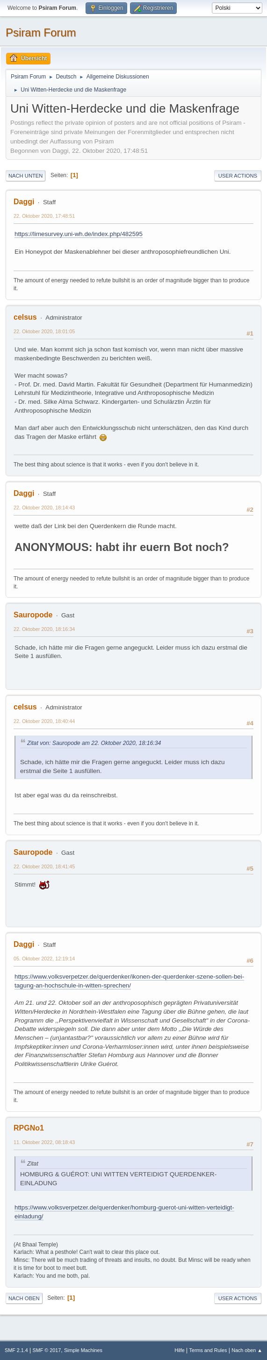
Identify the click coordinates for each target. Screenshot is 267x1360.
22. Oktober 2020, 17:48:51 (44, 216)
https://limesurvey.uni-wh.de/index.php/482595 (78, 233)
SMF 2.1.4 (16, 1350)
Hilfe (179, 1350)
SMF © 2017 (47, 1350)
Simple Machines (83, 1350)
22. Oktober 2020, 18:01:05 (44, 331)
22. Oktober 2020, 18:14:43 (44, 507)
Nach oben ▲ (246, 1350)
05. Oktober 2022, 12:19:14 (44, 958)
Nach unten (25, 176)
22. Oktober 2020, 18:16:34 (44, 629)
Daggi (24, 202)
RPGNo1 (29, 1128)
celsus (25, 317)
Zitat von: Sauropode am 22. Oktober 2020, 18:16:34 (94, 743)
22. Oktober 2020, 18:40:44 (44, 721)
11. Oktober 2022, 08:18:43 (44, 1142)
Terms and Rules (208, 1350)
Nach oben (24, 1298)
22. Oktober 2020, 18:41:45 (44, 866)
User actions (237, 176)
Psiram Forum (41, 32)
